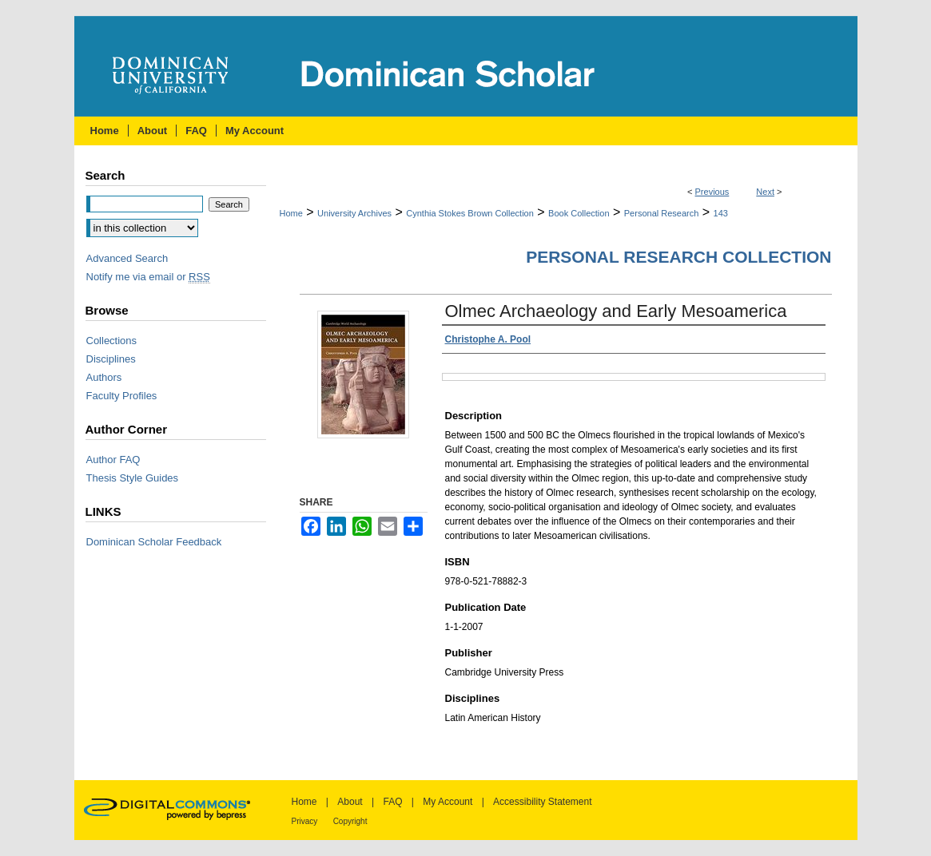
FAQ (392, 801)
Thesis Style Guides (132, 478)
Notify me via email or (148, 277)
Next (765, 191)
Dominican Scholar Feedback (154, 542)
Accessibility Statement (542, 801)
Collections (111, 341)
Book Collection (578, 213)
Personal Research (661, 213)
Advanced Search (127, 258)
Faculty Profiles (121, 396)
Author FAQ (113, 460)
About (349, 801)
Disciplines (111, 359)
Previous (712, 191)
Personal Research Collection (678, 257)
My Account (447, 801)
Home (291, 213)
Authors (104, 377)
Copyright (350, 821)
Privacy (305, 821)
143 (721, 213)
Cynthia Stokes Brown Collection (470, 213)
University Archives (354, 213)
